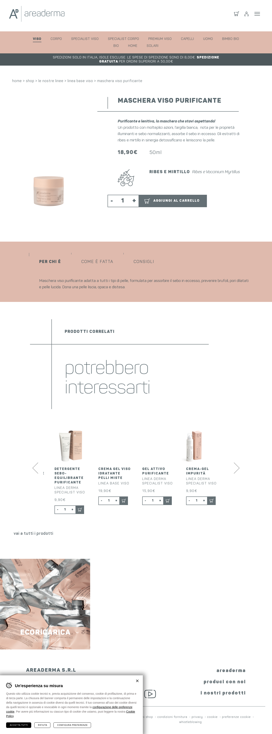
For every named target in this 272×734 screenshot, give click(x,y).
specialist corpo (123, 39)
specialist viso (85, 39)
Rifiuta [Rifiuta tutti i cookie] (42, 725)
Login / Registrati (246, 15)
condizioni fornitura (172, 717)
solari (153, 46)
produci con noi (225, 682)
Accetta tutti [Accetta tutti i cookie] (19, 725)
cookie (212, 717)
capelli (187, 39)
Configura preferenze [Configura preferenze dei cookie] (72, 725)
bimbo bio (230, 39)
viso (37, 39)
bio (116, 46)
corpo (56, 39)
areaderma (231, 671)
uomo (208, 39)
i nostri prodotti (223, 693)
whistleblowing (190, 722)
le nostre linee (50, 82)
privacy (197, 717)
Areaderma (46, 15)
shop (30, 82)
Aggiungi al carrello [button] (176, 201)
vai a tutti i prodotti (33, 534)
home (133, 46)
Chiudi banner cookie (137, 681)
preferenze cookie (236, 717)
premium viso (160, 39)
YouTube (150, 694)
